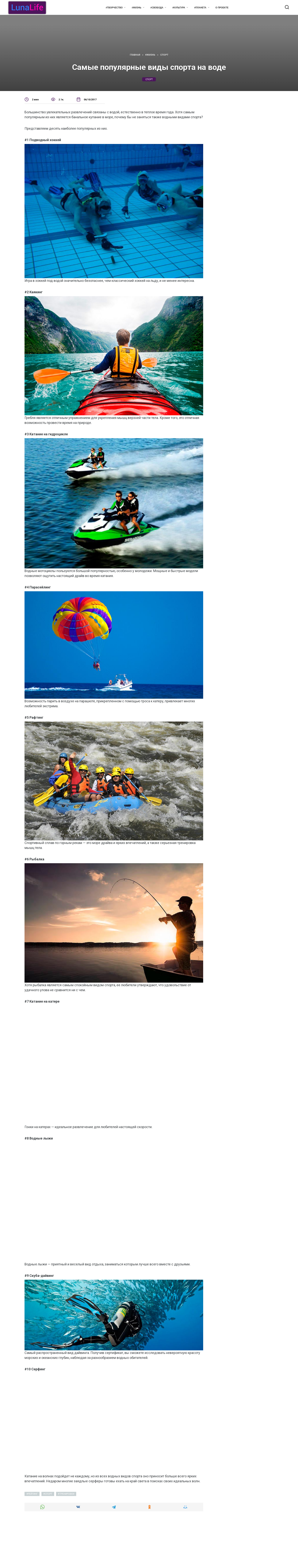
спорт (149, 79)
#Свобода (157, 7)
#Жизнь (136, 7)
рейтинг (33, 1494)
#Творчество (114, 7)
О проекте (222, 7)
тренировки (67, 1494)
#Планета (200, 7)
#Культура (178, 7)
